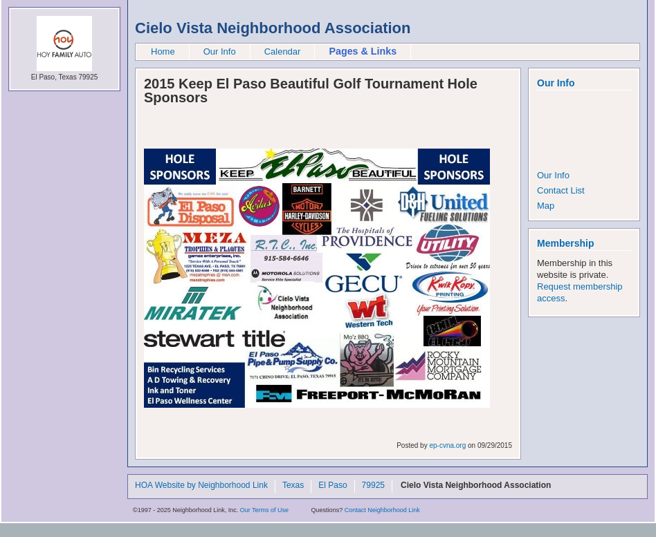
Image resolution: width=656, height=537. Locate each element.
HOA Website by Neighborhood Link (201, 486)
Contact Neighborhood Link (382, 510)
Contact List (561, 190)
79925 (373, 486)
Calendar (282, 51)
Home (163, 51)
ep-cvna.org (447, 445)
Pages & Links (363, 51)
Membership (565, 243)
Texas (293, 486)
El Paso (332, 486)
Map (545, 205)
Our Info (219, 51)
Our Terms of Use (264, 510)
